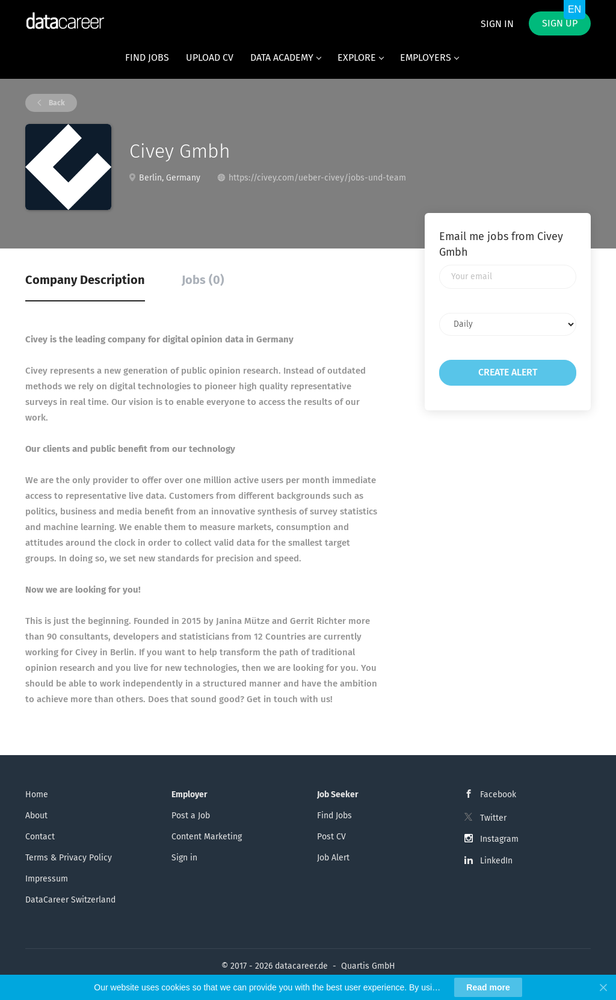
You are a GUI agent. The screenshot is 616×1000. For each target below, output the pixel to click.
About (36, 815)
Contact (40, 837)
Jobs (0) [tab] (203, 280)
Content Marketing (206, 837)
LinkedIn (496, 861)
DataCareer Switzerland (70, 900)
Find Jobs (334, 815)
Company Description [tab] (85, 280)
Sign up (560, 23)
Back (56, 103)
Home (36, 794)
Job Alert (333, 858)
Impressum (46, 879)
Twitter (493, 818)
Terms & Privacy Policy (68, 858)
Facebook (498, 794)
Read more (488, 987)
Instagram (499, 839)
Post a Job (190, 815)
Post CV (331, 837)
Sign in (497, 23)
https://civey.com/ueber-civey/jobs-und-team (317, 178)
